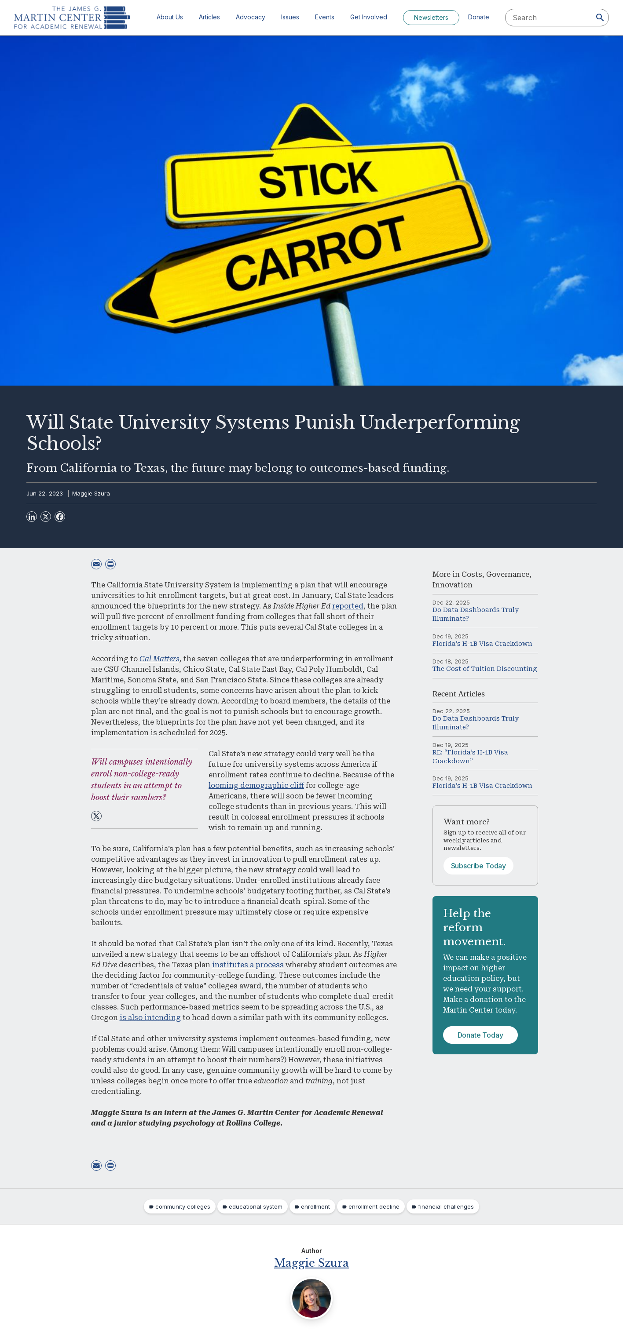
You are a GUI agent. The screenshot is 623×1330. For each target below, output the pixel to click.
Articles (209, 17)
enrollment (315, 1206)
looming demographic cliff (256, 785)
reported (347, 606)
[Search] (600, 17)
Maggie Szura (91, 493)
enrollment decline (373, 1206)
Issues (290, 17)
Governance (507, 574)
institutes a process (248, 965)
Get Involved (368, 17)
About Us (170, 17)
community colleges (182, 1206)
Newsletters (431, 17)
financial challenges (446, 1206)
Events (324, 17)
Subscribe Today (478, 865)
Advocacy (250, 17)
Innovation (452, 585)
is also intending (150, 1017)
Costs (472, 574)
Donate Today (480, 1035)
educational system (255, 1206)
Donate (478, 17)
